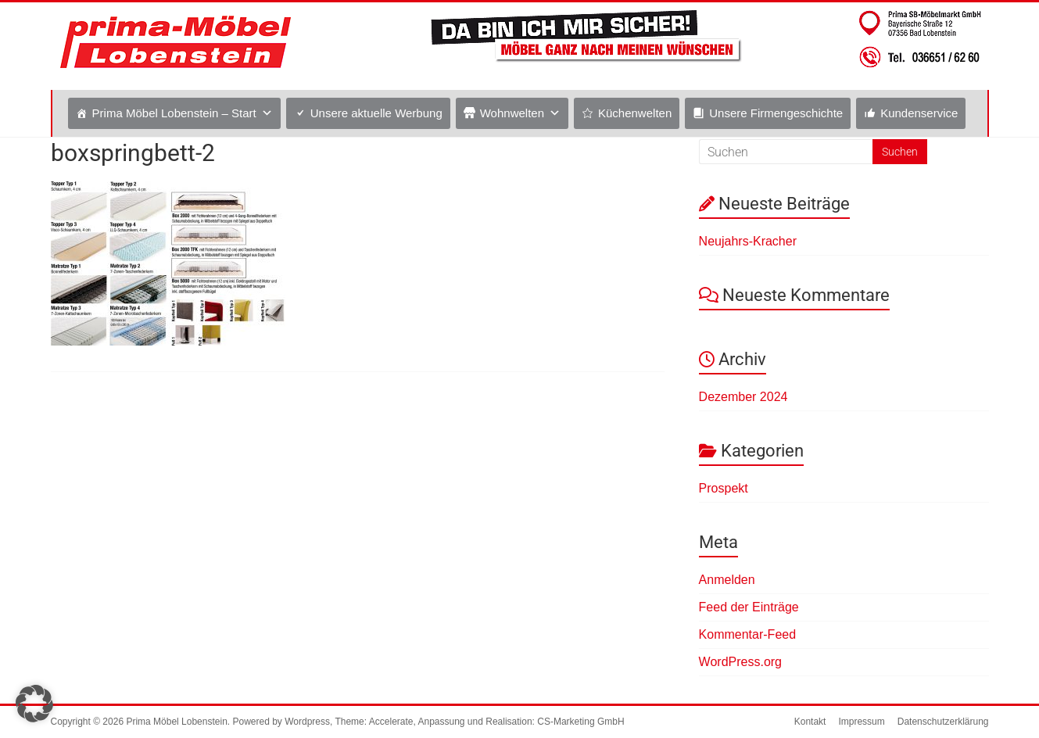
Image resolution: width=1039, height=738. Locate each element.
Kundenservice (919, 113)
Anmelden (727, 579)
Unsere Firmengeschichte (776, 113)
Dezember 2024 (743, 396)
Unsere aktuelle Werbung (376, 113)
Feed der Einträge (749, 607)
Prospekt (723, 488)
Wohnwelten (512, 113)
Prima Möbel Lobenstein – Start (174, 113)
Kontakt (810, 721)
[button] (34, 703)
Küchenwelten (635, 113)
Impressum (861, 721)
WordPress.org (740, 661)
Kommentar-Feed (748, 634)
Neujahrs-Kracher (748, 241)
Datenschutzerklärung (943, 721)
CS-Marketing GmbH (580, 721)
